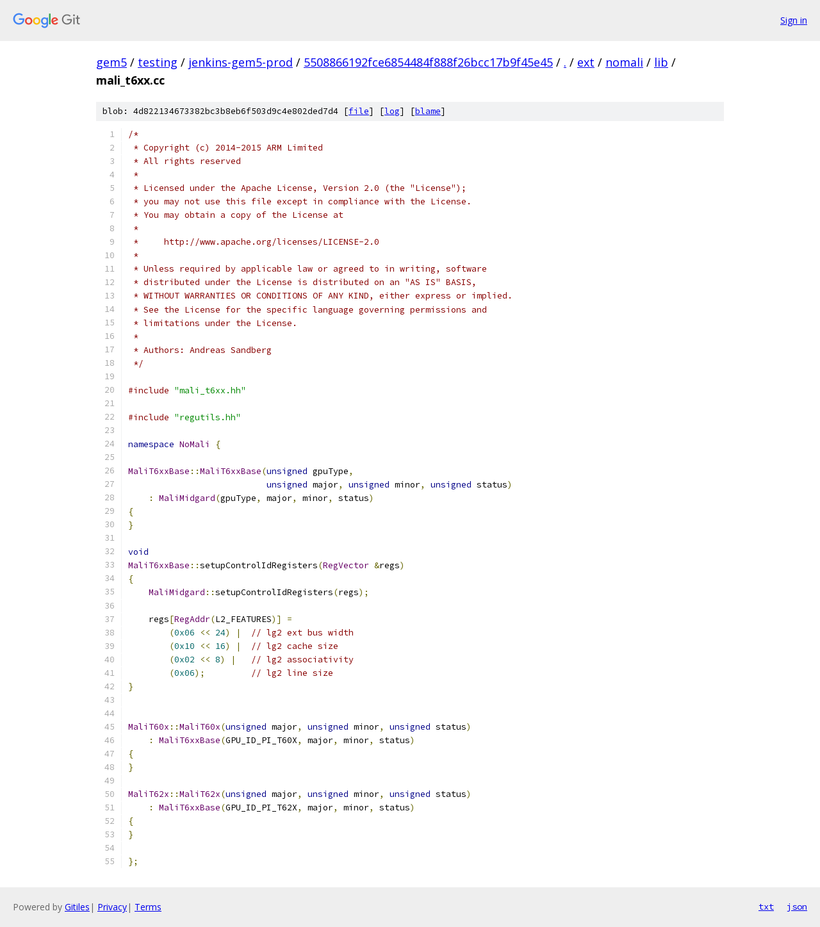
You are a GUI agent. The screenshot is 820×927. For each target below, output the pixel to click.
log (392, 111)
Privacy (112, 907)
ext (585, 62)
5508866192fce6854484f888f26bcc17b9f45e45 (428, 62)
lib (661, 62)
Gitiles (77, 907)
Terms (148, 907)
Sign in (793, 20)
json (797, 906)
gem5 (111, 62)
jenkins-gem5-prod (240, 62)
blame (428, 111)
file (358, 111)
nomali (624, 62)
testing (157, 62)
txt (766, 906)
